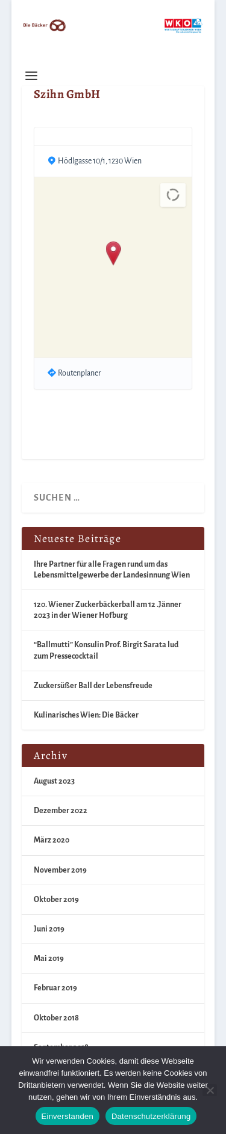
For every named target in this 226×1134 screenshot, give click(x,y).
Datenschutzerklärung (150, 1116)
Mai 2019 (49, 958)
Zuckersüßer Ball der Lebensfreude (93, 685)
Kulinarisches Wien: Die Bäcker (86, 715)
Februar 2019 (55, 988)
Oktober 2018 (56, 1018)
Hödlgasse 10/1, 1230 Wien (100, 161)
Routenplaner (79, 373)
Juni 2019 (49, 929)
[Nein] (209, 1090)
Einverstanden (67, 1116)
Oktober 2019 (56, 899)
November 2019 (60, 870)
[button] (113, 254)
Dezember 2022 (60, 810)
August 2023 (54, 781)
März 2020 (51, 840)
